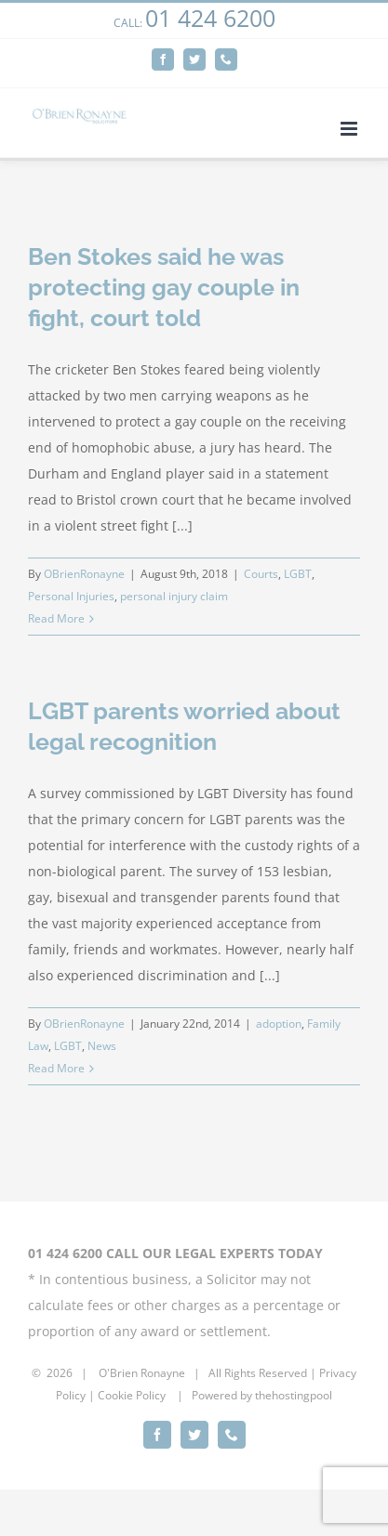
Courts (261, 574)
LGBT (298, 574)
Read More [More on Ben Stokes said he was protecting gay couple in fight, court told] (56, 618)
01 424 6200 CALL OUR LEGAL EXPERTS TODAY (175, 1253)
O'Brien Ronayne (142, 1373)
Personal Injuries (71, 596)
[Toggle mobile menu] (350, 128)
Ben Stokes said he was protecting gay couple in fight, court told (164, 287)
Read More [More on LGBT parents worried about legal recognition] (56, 1068)
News (101, 1046)
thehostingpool (293, 1395)
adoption (278, 1023)
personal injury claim (174, 596)
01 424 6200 (210, 17)
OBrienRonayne (84, 574)
